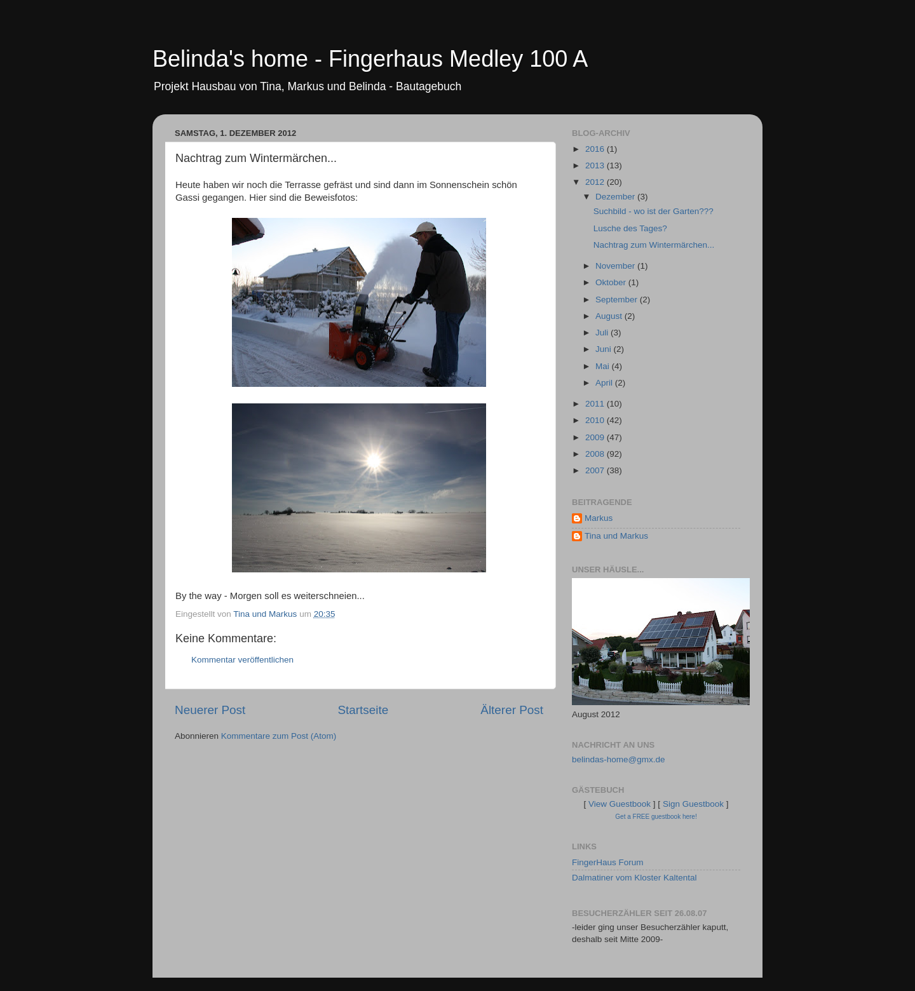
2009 (596, 437)
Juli (603, 332)
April (605, 383)
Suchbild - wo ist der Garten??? (653, 211)
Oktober (611, 282)
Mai (603, 366)
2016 (596, 149)
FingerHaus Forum (608, 862)
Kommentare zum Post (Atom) (279, 736)
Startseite (362, 710)
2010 (596, 420)
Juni (604, 349)
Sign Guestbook (693, 804)
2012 (596, 182)
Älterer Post (511, 710)
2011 (596, 403)
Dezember (616, 196)
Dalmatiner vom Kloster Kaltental (634, 877)
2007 (596, 470)
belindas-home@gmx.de (618, 759)
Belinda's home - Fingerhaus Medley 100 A (370, 59)
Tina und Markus (616, 536)
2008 (596, 454)
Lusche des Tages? (630, 228)
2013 (596, 165)
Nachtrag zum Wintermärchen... (654, 245)
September (617, 299)
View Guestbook (619, 804)
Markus (599, 518)
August (610, 316)
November (616, 266)
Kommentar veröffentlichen (242, 659)
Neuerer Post (210, 710)
